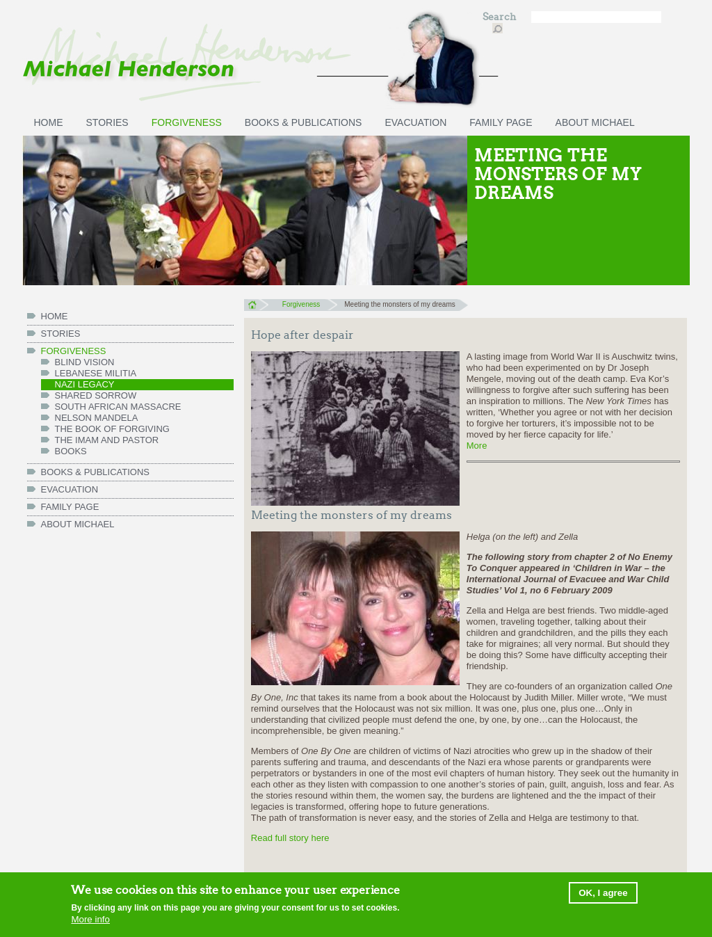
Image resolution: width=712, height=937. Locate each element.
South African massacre (118, 406)
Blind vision (85, 362)
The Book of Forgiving (112, 429)
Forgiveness (187, 122)
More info (90, 920)
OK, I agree (602, 893)
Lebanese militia (96, 373)
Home (256, 304)
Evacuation (415, 122)
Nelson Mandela (96, 418)
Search (500, 17)
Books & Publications (303, 122)
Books (71, 451)
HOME (48, 122)
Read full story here (290, 838)
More (477, 445)
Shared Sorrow (96, 395)
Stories (107, 122)
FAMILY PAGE (500, 122)
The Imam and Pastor (107, 440)
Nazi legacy (85, 384)
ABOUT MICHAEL (595, 122)
